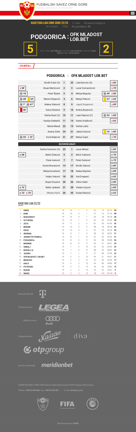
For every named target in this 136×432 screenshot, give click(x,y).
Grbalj (27, 247)
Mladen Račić (53, 192)
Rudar (27, 270)
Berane (27, 227)
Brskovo (28, 260)
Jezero (27, 253)
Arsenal (28, 234)
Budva (27, 250)
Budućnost (29, 217)
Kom (26, 214)
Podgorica (29, 240)
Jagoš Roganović (84, 104)
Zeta (26, 224)
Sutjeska (28, 220)
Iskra (26, 210)
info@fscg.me (76, 390)
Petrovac (28, 267)
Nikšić (26, 273)
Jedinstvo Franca (33, 237)
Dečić (26, 230)
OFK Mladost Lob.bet (34, 257)
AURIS (76, 423)
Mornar (27, 243)
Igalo (26, 263)
